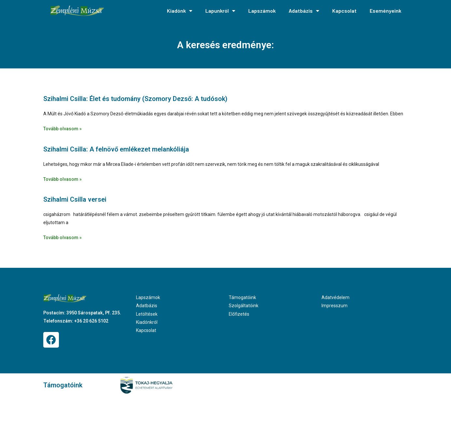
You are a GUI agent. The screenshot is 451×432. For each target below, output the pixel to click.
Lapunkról (220, 11)
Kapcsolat (344, 10)
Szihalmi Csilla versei (74, 199)
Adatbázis (304, 11)
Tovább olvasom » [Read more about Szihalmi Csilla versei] (62, 237)
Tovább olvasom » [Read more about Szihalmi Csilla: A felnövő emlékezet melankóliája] (62, 179)
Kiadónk (179, 11)
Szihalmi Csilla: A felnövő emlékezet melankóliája (116, 149)
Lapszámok (262, 10)
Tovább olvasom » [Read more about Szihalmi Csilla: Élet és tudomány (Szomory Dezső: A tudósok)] (62, 128)
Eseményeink (385, 10)
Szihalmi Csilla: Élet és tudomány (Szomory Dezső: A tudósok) (135, 99)
